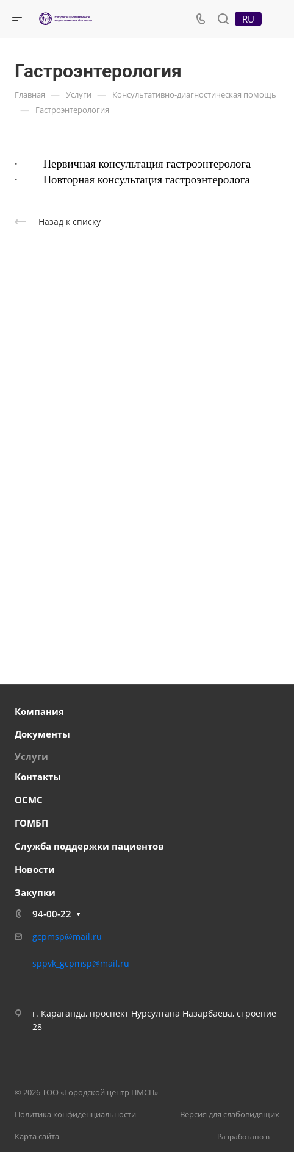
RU (248, 19)
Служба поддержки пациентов (89, 846)
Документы (42, 734)
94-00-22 (51, 914)
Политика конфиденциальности (75, 1114)
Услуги (31, 756)
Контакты (38, 776)
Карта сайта (37, 1136)
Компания (39, 711)
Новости (35, 869)
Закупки (35, 892)
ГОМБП (31, 823)
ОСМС (29, 800)
